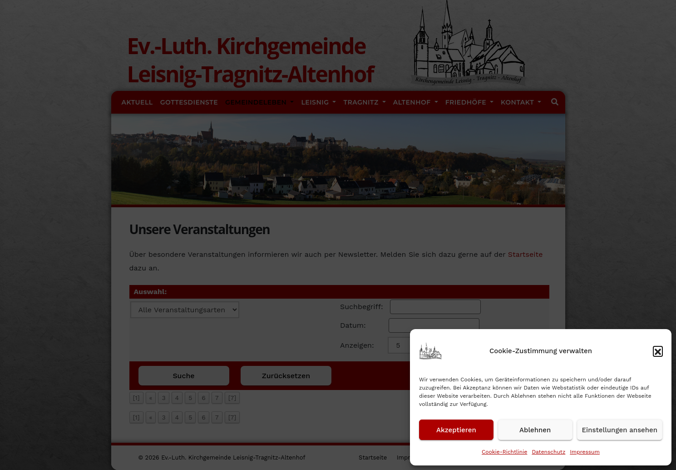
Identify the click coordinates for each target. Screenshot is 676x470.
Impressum (585, 452)
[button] (657, 350)
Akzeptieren (456, 430)
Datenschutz (548, 452)
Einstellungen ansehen (619, 430)
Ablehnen (535, 430)
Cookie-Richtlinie (504, 452)
